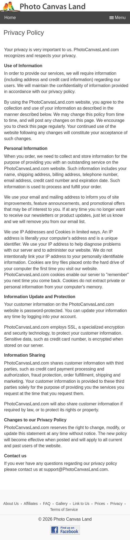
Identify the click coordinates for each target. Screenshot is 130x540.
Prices (100, 504)
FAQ (47, 504)
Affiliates (31, 504)
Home (10, 17)
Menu (120, 17)
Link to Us (81, 504)
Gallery (62, 504)
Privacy (116, 504)
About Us (11, 504)
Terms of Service (64, 510)
